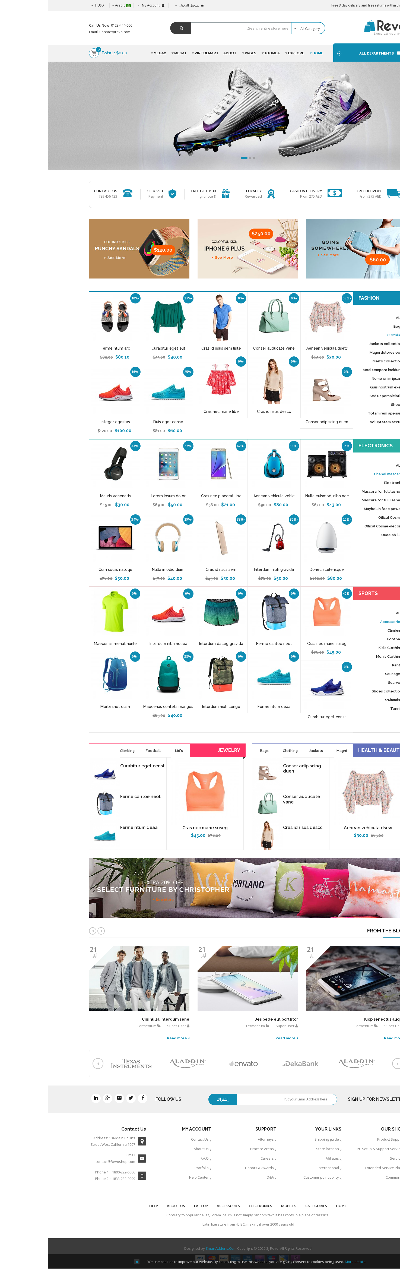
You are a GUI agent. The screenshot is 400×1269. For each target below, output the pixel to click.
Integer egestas (67, 422)
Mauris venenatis (67, 496)
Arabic (73, 5)
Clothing (242, 751)
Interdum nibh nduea (120, 643)
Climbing (79, 751)
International (280, 1167)
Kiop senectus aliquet (337, 1019)
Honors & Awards (211, 1167)
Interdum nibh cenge (173, 706)
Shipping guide (279, 1139)
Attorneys (218, 1139)
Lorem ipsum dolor (120, 496)
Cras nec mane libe (173, 411)
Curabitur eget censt (279, 717)
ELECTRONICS (212, 1205)
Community (347, 1177)
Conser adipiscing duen (279, 422)
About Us (153, 1148)
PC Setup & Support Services (332, 1148)
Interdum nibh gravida (226, 569)
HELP (105, 1205)
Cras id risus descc (226, 411)
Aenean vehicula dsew (279, 348)
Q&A (222, 1177)
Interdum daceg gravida (173, 643)
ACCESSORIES (180, 1205)
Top (394, 96)
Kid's (131, 751)
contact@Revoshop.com (67, 1161)
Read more (130, 1038)
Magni (294, 751)
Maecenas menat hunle (67, 643)
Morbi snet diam (67, 706)
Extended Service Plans (337, 1167)
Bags (216, 751)
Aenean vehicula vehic (226, 496)
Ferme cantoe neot (226, 643)
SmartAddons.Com (173, 1248)
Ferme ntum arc (67, 348)
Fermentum (99, 1025)
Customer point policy (273, 1177)
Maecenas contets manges (120, 706)
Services (349, 1158)
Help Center (151, 1177)
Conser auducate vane (226, 348)
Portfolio (154, 1167)
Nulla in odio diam (120, 569)
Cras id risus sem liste (173, 348)
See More (52, 135)
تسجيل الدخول (141, 5)
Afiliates (284, 1158)
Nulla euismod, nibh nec (279, 496)
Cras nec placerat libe (173, 496)
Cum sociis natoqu (67, 569)
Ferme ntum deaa (226, 706)
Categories (268, 1205)
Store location (279, 1148)
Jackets (268, 751)
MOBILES (241, 1205)
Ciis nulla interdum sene (118, 1019)
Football (105, 751)
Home (293, 1205)
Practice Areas (214, 1148)
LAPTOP (153, 1205)
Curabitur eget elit (121, 348)
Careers (219, 1158)
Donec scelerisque (279, 569)
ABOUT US (128, 1205)
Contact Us (152, 1139)
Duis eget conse (120, 422)
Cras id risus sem (173, 569)
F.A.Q (157, 1158)
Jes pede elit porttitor (228, 1019)
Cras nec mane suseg (279, 643)
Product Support (342, 1139)
